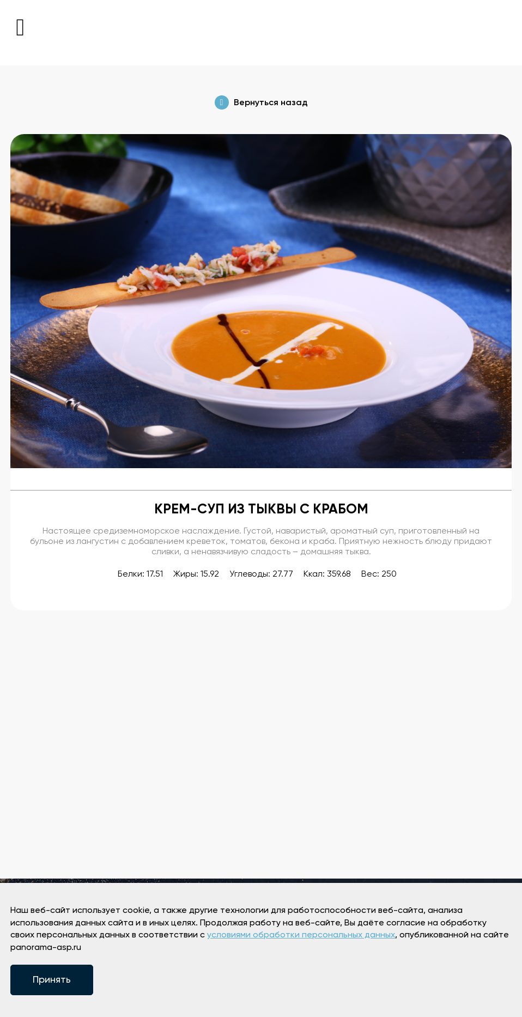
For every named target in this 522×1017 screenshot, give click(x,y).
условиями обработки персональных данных (301, 935)
